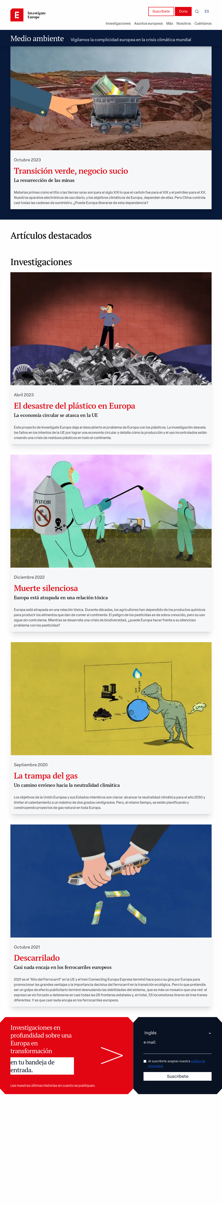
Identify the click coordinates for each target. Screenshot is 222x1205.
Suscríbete (161, 11)
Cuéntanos (203, 24)
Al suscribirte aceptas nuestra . (176, 1063)
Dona (183, 11)
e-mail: (150, 1042)
